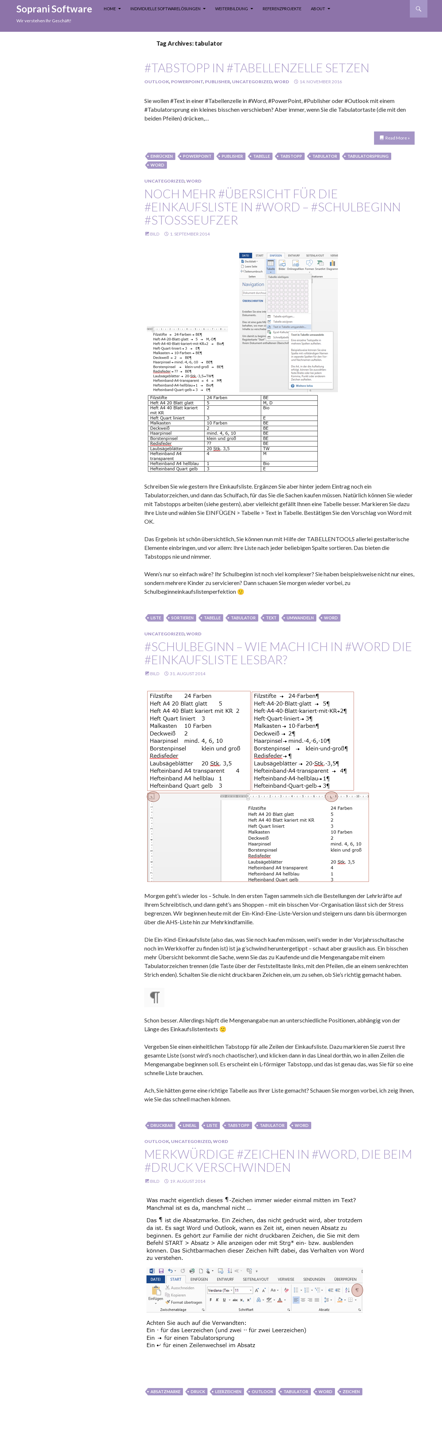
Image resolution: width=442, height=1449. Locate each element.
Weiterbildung (231, 8)
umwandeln (300, 617)
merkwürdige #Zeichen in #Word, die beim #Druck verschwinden (278, 1160)
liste (155, 617)
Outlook (156, 81)
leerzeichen (228, 1391)
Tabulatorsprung (368, 156)
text (271, 617)
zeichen (351, 1391)
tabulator (324, 156)
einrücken (161, 156)
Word (281, 81)
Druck (198, 1391)
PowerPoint (187, 81)
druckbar (161, 1125)
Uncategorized (252, 81)
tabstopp (291, 156)
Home (110, 8)
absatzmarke (165, 1391)
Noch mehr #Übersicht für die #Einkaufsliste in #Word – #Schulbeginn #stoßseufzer (272, 206)
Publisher (217, 81)
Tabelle (261, 156)
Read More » (397, 138)
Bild (154, 234)
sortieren (182, 617)
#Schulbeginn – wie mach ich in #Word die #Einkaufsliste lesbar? (278, 653)
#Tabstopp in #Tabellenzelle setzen (256, 67)
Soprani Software (54, 9)
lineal (190, 1125)
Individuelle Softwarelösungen (165, 8)
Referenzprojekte (282, 8)
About (318, 8)
